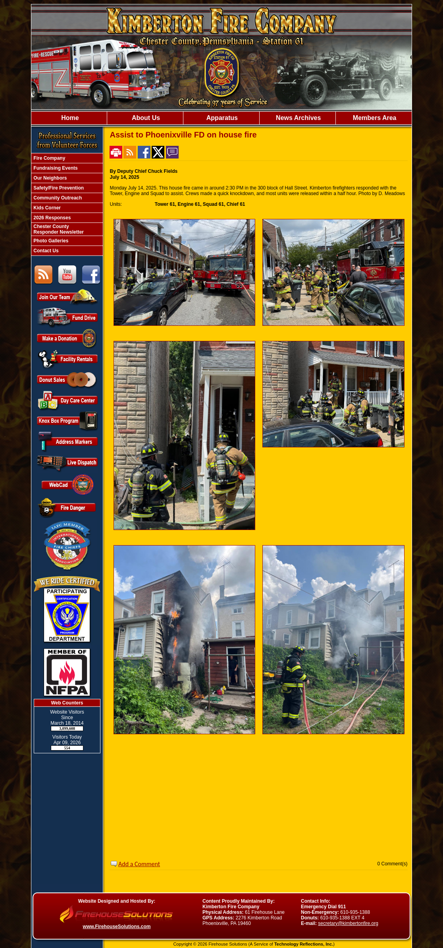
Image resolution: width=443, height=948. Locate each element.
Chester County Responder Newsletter (58, 229)
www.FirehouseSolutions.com (117, 926)
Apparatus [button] (221, 117)
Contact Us (45, 250)
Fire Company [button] (48, 158)
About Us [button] (145, 117)
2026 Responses (51, 218)
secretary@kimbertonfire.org (348, 923)
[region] (221, 118)
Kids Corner (46, 208)
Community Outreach (57, 198)
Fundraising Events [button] (55, 168)
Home (69, 117)
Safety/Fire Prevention (58, 188)
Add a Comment (139, 864)
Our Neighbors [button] (49, 178)
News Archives (297, 117)
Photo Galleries (50, 241)
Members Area (373, 117)
